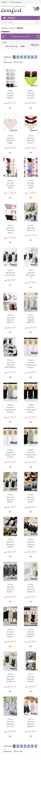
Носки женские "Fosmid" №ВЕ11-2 (10, 319)
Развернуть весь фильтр (20, 36)
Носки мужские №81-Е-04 (31, 227)
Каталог (11, 18)
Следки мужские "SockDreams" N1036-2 (10, 453)
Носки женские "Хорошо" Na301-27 (10, 723)
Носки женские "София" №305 (30, 184)
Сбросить (35, 44)
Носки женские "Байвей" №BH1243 (31, 319)
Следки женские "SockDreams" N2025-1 (31, 408)
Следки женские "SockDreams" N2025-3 (31, 364)
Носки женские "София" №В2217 (10, 94)
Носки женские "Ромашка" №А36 (10, 184)
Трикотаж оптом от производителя (13, 6)
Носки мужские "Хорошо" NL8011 (31, 498)
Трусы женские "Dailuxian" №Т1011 (30, 139)
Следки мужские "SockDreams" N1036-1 (31, 453)
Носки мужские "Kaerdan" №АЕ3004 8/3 (10, 364)
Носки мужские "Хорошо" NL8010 (10, 543)
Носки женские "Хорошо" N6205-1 (10, 633)
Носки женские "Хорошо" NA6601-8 (10, 678)
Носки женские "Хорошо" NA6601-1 (31, 633)
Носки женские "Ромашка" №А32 (10, 229)
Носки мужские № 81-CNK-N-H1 (10, 272)
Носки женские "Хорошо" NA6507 (31, 678)
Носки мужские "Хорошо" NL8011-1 (10, 588)
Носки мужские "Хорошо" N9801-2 (10, 498)
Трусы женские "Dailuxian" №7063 (30, 94)
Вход (5, 2)
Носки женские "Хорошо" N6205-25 (31, 588)
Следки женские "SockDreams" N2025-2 (10, 408)
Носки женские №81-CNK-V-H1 (31, 274)
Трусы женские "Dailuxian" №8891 (10, 139)
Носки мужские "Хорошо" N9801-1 (31, 543)
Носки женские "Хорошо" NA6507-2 (31, 723)
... (32, 57)
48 (36, 57)
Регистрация (15, 2)
